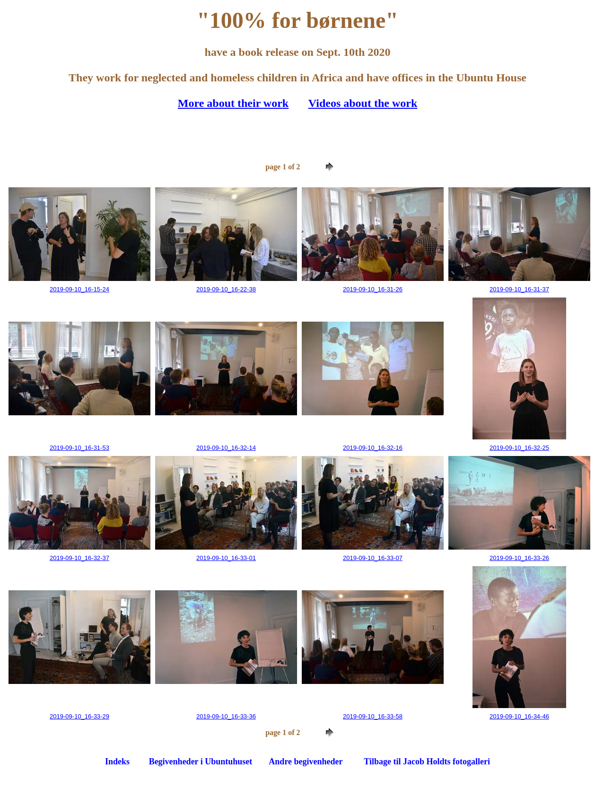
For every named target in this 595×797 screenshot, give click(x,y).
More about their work (233, 103)
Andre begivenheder (305, 761)
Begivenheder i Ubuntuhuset (201, 761)
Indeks (117, 761)
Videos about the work (362, 103)
